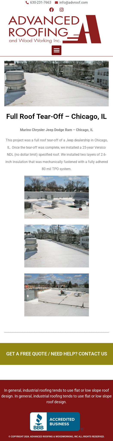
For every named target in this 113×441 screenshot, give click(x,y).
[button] (56, 50)
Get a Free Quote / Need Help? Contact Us (56, 353)
